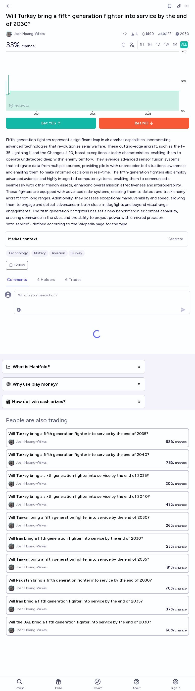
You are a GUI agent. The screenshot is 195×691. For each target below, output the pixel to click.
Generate (175, 239)
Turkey (76, 253)
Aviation (58, 253)
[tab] (17, 280)
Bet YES (51, 123)
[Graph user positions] (132, 45)
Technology (18, 253)
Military (40, 253)
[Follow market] (170, 6)
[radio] (142, 44)
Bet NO (144, 123)
